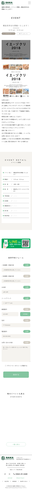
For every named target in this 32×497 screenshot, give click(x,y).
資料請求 (14, 484)
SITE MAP (10, 480)
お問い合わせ (23, 484)
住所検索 (25, 314)
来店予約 (7, 484)
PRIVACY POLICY (20, 480)
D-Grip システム (22, 490)
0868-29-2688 (20, 477)
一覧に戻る (16, 447)
